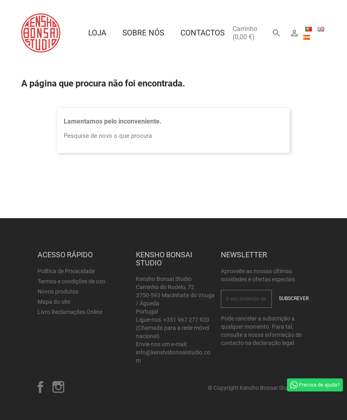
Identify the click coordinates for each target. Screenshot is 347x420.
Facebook (40, 387)
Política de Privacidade (66, 271)
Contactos (202, 33)
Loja (97, 33)
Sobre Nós (143, 33)
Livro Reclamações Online (70, 312)
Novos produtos (58, 291)
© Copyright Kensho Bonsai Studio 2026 (258, 388)
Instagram (58, 387)
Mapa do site (54, 301)
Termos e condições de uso (71, 281)
